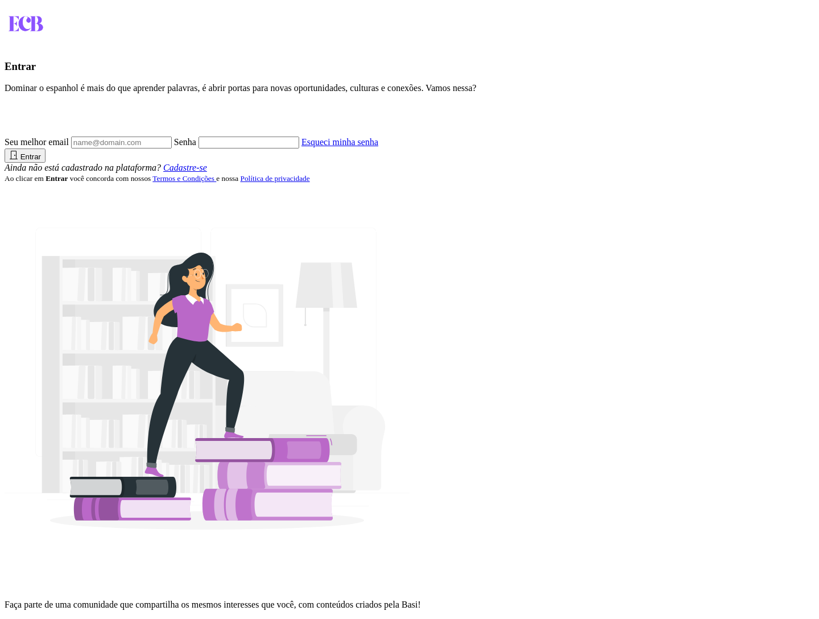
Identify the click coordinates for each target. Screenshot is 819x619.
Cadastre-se (185, 167)
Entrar (25, 155)
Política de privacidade (275, 178)
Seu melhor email (37, 142)
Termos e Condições (184, 178)
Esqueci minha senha (339, 142)
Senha (185, 142)
